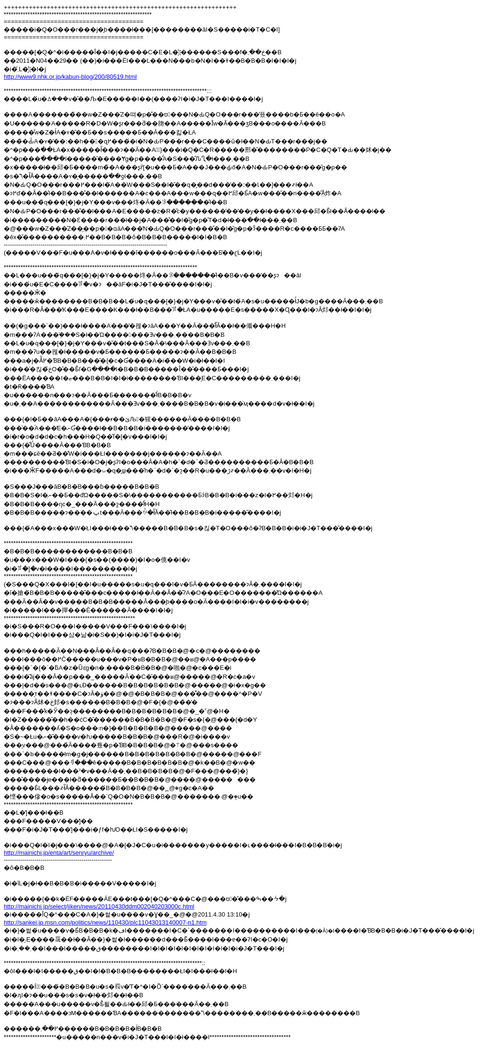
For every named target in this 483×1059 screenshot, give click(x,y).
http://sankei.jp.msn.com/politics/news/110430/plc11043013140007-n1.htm (105, 922)
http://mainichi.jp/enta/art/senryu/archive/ (59, 852)
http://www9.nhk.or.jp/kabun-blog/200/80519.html (70, 76)
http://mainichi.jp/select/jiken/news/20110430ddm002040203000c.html (99, 906)
